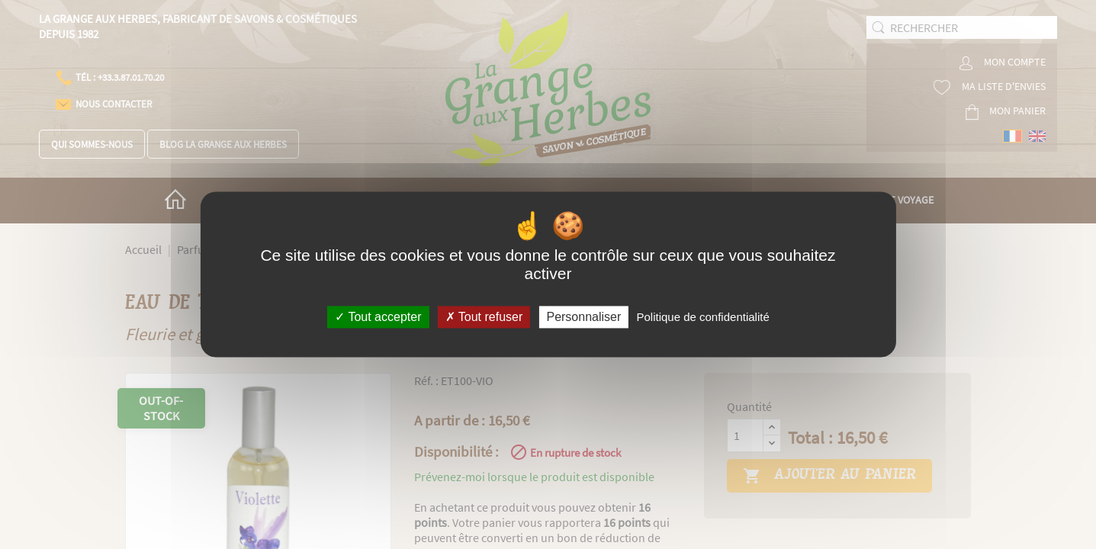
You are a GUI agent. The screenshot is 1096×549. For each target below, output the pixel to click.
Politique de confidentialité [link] (702, 316)
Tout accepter (378, 316)
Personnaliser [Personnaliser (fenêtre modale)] (583, 316)
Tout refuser (484, 316)
